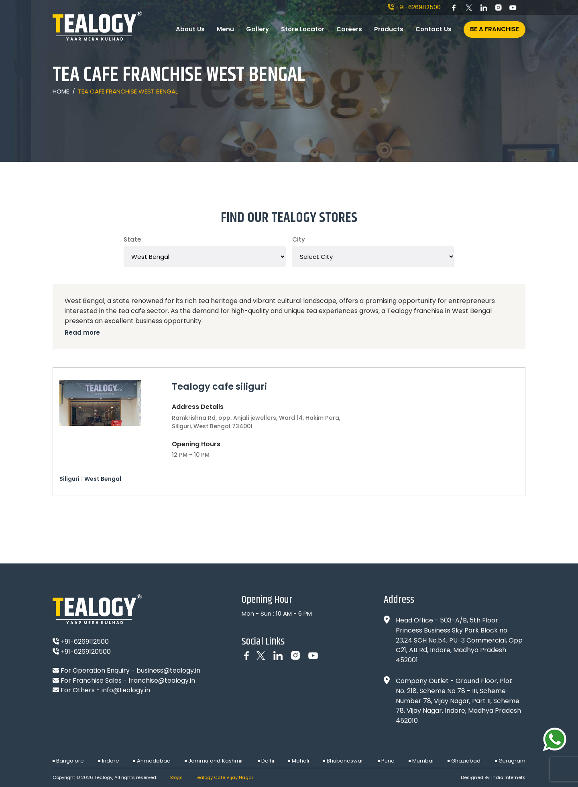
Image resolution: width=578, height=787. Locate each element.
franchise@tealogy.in (161, 680)
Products (388, 29)
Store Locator (302, 29)
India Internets (508, 777)
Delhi (267, 761)
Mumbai (423, 761)
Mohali (300, 761)
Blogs (176, 777)
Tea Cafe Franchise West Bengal (128, 91)
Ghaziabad (465, 761)
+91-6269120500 (82, 651)
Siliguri (69, 479)
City (298, 239)
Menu (225, 29)
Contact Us (433, 29)
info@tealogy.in (126, 690)
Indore (110, 761)
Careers (349, 29)
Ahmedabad (154, 761)
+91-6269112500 (414, 7)
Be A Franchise (494, 29)
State (132, 239)
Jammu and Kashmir (215, 761)
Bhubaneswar (345, 761)
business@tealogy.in (168, 670)
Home (61, 91)
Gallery (257, 29)
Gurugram (512, 761)
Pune (388, 761)
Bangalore (70, 761)
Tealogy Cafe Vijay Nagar (224, 777)
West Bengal (102, 479)
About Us (190, 29)
